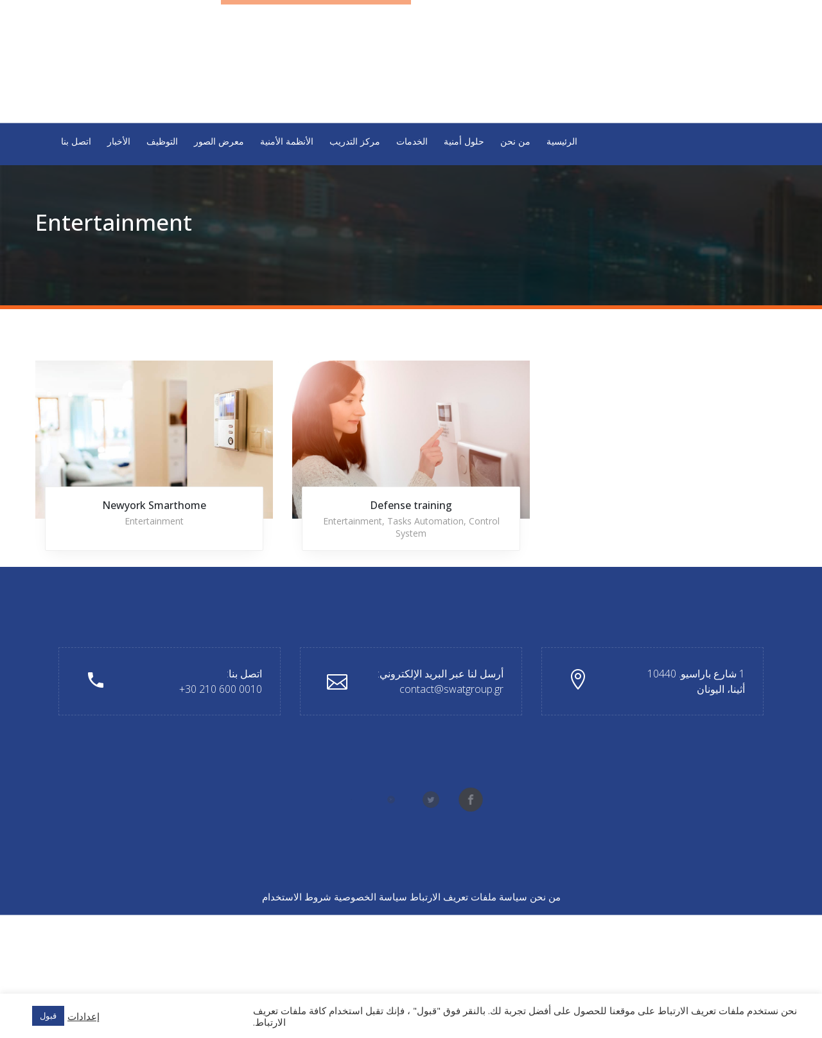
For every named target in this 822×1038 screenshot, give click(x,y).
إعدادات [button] (83, 1016)
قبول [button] (48, 1015)
